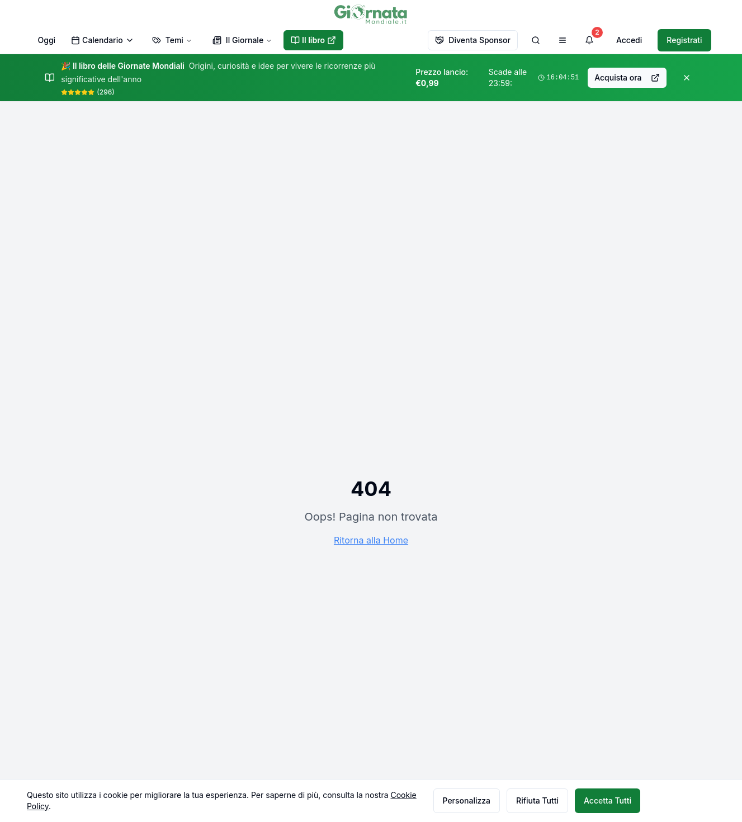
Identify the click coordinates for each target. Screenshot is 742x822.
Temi (172, 40)
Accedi (629, 40)
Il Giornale (242, 40)
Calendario (102, 40)
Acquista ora (626, 77)
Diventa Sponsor (473, 40)
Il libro (313, 40)
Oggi (47, 40)
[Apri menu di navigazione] (562, 40)
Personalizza (467, 800)
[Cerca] (535, 40)
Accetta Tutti (607, 800)
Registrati (684, 40)
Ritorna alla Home (371, 540)
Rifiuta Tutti (537, 800)
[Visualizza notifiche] (589, 40)
